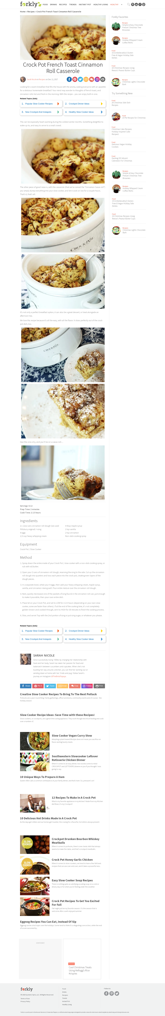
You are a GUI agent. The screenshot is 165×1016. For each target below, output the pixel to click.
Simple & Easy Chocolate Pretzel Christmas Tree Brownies (132, 27)
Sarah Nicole (32, 79)
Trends (73, 4)
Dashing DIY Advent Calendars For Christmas (122, 159)
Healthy (114, 4)
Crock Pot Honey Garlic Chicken (72, 859)
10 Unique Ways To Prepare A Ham (42, 777)
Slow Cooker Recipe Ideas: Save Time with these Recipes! (57, 715)
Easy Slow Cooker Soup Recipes (72, 880)
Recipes (63, 4)
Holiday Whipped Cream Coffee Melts (132, 41)
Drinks (53, 4)
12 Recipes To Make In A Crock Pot (74, 797)
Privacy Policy (25, 1001)
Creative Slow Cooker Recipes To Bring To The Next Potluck (58, 694)
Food (45, 4)
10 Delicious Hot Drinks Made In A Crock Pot (48, 818)
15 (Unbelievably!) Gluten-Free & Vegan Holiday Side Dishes (122, 55)
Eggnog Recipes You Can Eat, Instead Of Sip (48, 922)
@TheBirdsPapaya (58, 676)
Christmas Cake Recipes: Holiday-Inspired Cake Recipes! (122, 131)
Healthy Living (101, 4)
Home (23, 11)
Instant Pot (85, 4)
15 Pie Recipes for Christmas (134, 118)
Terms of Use (25, 999)
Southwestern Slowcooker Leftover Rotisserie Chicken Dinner (75, 758)
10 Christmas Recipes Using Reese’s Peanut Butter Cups (123, 69)
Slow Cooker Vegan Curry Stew (72, 735)
